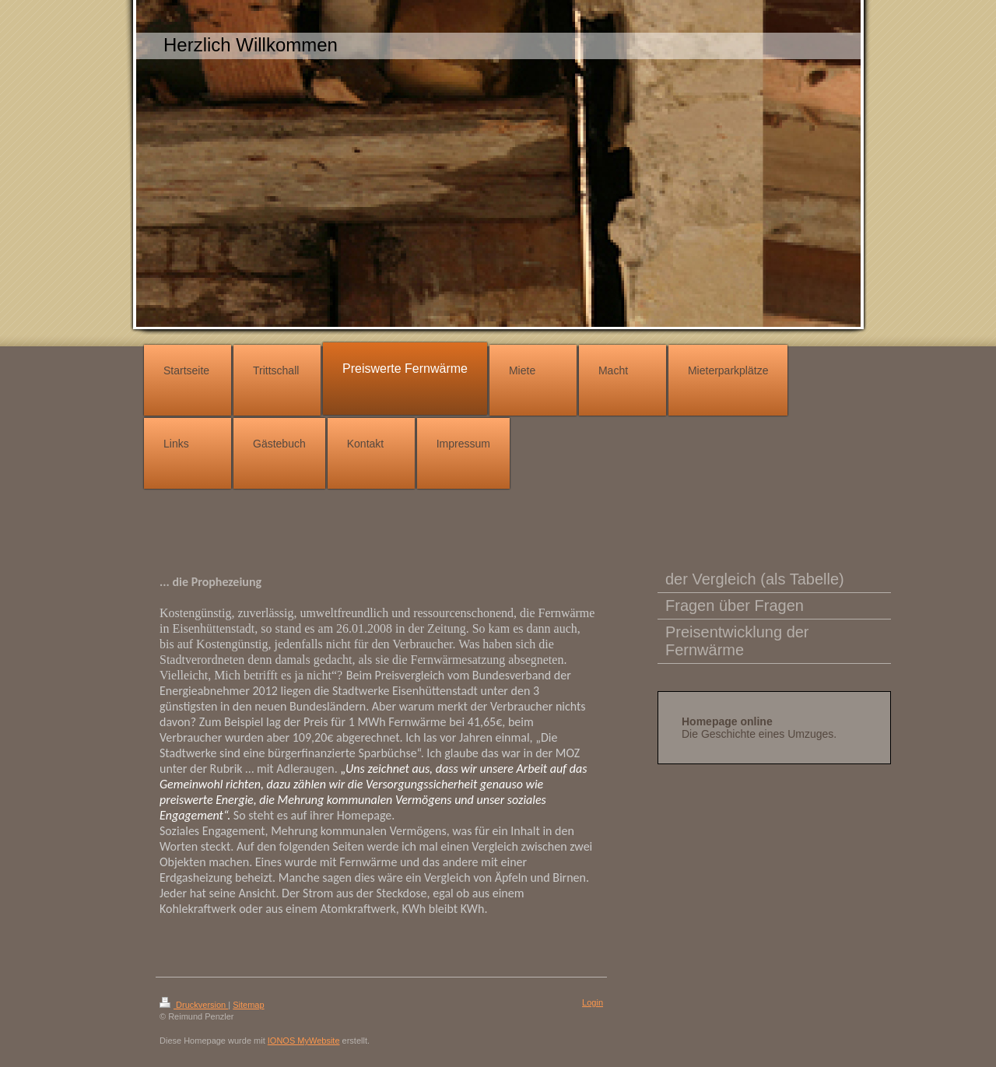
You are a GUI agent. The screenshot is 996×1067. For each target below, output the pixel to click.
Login (592, 1002)
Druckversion (194, 1004)
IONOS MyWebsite (304, 1040)
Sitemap (248, 1004)
